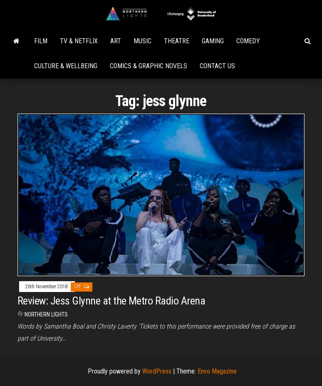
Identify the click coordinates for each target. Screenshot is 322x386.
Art (115, 41)
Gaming (213, 41)
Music (142, 41)
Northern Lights (46, 314)
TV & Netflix (79, 41)
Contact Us (217, 66)
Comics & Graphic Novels (148, 66)
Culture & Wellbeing (65, 66)
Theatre (176, 41)
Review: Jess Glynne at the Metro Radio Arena (111, 300)
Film (40, 41)
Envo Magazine (217, 371)
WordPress (156, 371)
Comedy (248, 41)
